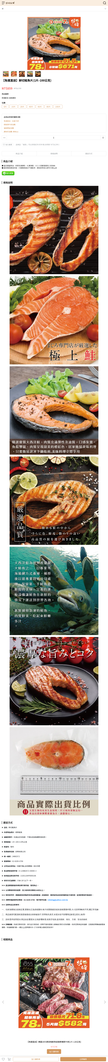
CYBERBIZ (53, 1053)
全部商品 (5, 1032)
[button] (104, 969)
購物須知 (5, 1023)
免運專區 (13, 1032)
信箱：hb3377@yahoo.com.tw (13, 1010)
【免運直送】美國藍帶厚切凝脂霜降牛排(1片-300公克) (87, 976)
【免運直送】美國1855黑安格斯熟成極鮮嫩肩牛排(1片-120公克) (20, 976)
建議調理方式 (24, 1023)
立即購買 (83, 1059)
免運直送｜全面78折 (11, 121)
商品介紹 (19, 153)
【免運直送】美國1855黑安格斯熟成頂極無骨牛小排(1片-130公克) (54, 976)
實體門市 (28, 1032)
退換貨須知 (14, 1023)
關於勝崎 (20, 1032)
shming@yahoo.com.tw (58, 900)
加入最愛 (7, 144)
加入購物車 (35, 1059)
